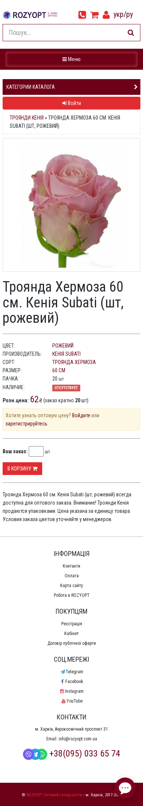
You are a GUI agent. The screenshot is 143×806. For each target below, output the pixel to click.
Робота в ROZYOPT (72, 595)
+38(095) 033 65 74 (71, 753)
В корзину (22, 469)
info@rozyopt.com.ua (78, 739)
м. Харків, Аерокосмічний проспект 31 (71, 729)
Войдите (81, 415)
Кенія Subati (66, 354)
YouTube (71, 701)
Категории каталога (30, 87)
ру (129, 14)
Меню (72, 58)
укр (119, 14)
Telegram (71, 671)
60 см (58, 370)
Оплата (72, 575)
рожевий (63, 346)
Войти (71, 103)
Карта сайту (71, 585)
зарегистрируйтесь (26, 424)
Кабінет (71, 633)
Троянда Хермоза (74, 362)
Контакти (71, 566)
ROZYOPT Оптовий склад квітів (54, 795)
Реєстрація (71, 623)
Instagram (71, 691)
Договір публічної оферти (71, 643)
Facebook (71, 681)
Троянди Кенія (27, 118)
